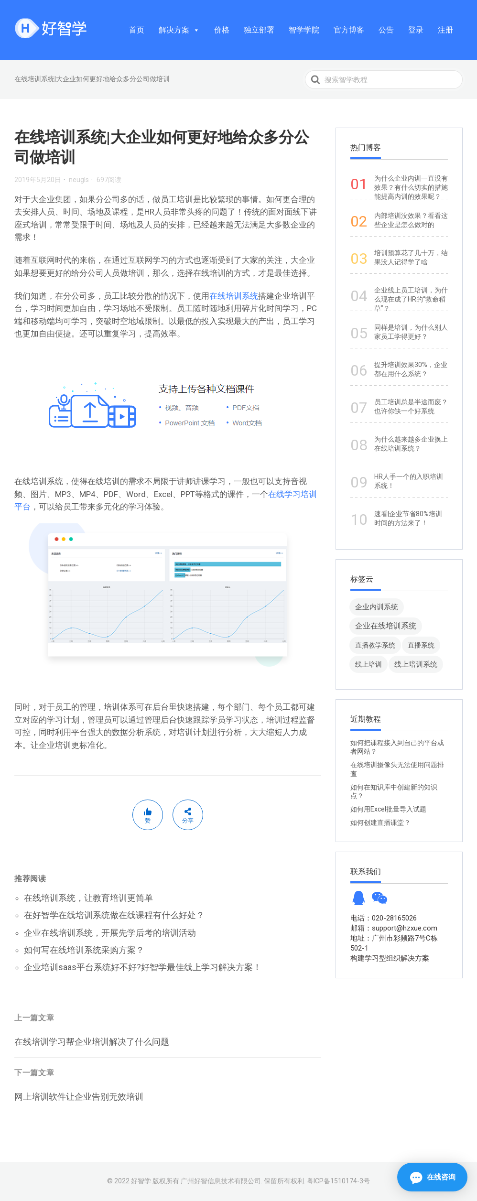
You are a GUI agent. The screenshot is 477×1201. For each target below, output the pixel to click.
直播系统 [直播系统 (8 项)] (421, 645)
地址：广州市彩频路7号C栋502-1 (394, 943)
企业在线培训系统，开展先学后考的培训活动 (110, 933)
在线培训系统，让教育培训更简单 (88, 898)
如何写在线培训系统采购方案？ (84, 950)
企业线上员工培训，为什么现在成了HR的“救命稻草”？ (411, 299)
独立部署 (259, 29)
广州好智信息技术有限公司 (221, 1181)
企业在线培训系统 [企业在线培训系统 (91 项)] (385, 626)
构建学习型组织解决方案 (389, 958)
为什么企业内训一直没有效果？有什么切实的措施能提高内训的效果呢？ (411, 187)
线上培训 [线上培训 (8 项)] (368, 664)
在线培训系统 (233, 296)
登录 (415, 29)
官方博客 (349, 29)
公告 (386, 29)
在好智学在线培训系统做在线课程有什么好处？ (114, 915)
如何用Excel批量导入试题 (388, 809)
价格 (221, 29)
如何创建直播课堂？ (380, 822)
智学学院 (304, 29)
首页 (136, 29)
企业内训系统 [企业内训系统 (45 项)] (376, 607)
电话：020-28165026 (383, 918)
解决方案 (179, 29)
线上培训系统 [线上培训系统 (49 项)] (415, 664)
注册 (445, 29)
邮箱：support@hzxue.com (393, 928)
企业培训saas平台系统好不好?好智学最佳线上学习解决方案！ (142, 967)
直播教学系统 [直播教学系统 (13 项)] (375, 645)
